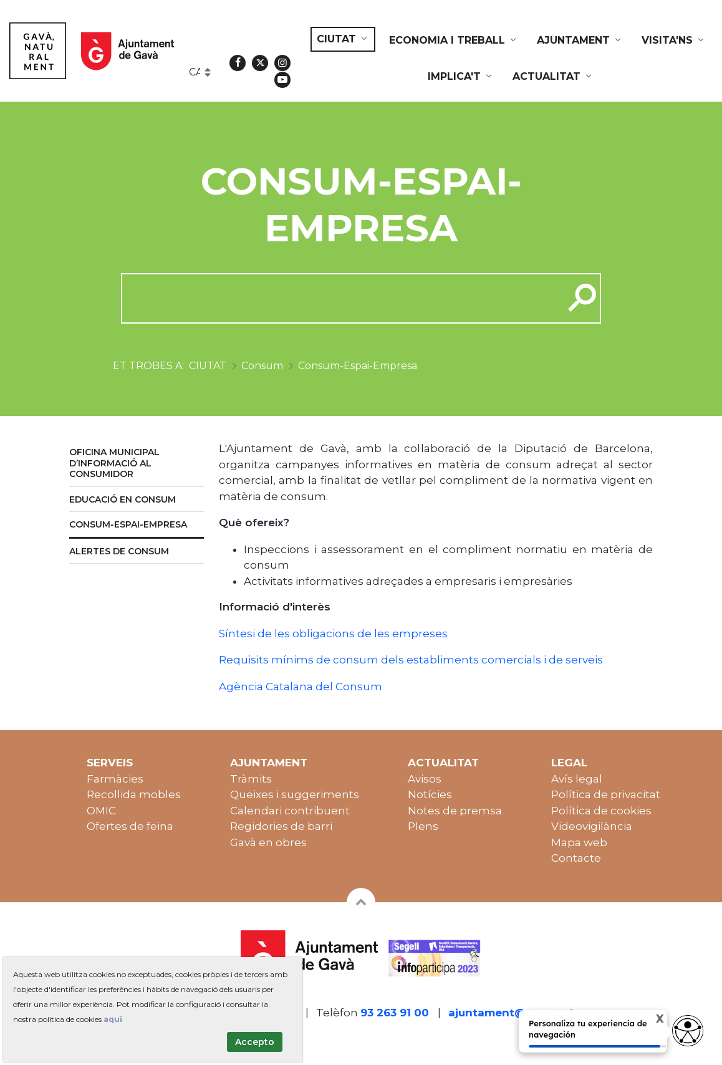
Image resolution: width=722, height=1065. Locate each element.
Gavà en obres (268, 842)
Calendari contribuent (290, 810)
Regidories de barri (281, 826)
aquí (112, 1019)
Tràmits (251, 779)
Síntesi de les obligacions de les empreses (333, 633)
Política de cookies (601, 810)
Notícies (430, 794)
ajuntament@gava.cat (511, 1012)
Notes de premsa (455, 810)
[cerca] (338, 298)
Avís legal (576, 779)
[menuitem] (342, 39)
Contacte (576, 858)
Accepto (254, 1042)
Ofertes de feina (130, 826)
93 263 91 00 (394, 1012)
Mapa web (579, 842)
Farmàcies (115, 779)
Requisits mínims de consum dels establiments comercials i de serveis (411, 659)
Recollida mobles (134, 794)
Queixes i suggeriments (294, 794)
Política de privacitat (605, 794)
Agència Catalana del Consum (300, 686)
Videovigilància (591, 826)
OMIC (101, 810)
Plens (423, 826)
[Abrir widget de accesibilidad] (687, 1030)
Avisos (424, 779)
